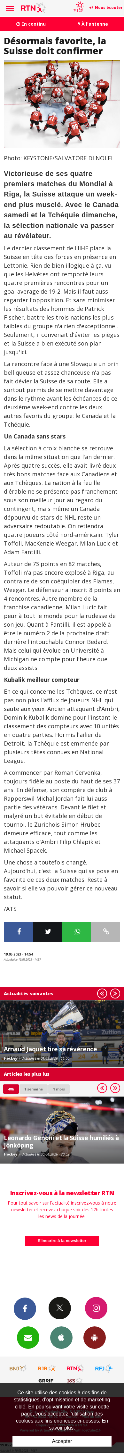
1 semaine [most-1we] (33, 1089)
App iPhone (61, 1337)
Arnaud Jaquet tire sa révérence (50, 1049)
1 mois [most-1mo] (59, 1089)
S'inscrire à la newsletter (62, 1240)
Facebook (25, 1308)
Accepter (62, 1441)
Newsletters (28, 1337)
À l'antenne (93, 24)
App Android (94, 1337)
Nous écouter (109, 7)
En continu (31, 24)
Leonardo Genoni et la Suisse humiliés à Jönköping (61, 1141)
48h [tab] (11, 1089)
